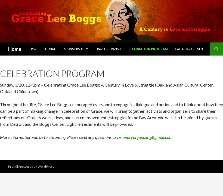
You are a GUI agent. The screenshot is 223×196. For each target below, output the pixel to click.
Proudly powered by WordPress (31, 166)
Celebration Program (148, 49)
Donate (51, 49)
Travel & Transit (108, 49)
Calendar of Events (190, 49)
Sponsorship (74, 49)
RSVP (34, 49)
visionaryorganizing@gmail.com (145, 137)
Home (14, 49)
